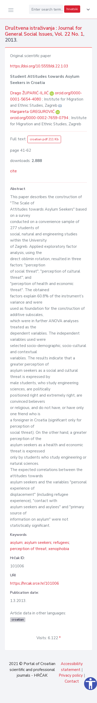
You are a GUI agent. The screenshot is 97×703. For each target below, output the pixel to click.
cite (13, 171)
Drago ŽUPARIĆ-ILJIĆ (30, 93)
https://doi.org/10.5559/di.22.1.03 (39, 66)
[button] (87, 9)
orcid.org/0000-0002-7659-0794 (39, 117)
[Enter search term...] (46, 9)
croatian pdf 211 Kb (44, 139)
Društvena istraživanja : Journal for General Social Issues (43, 31)
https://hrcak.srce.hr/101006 (34, 583)
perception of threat (28, 548)
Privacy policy (71, 675)
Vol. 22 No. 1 (69, 34)
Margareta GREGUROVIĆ (33, 111)
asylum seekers (37, 542)
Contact (72, 681)
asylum (16, 542)
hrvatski (72, 9)
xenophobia (58, 548)
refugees (61, 542)
